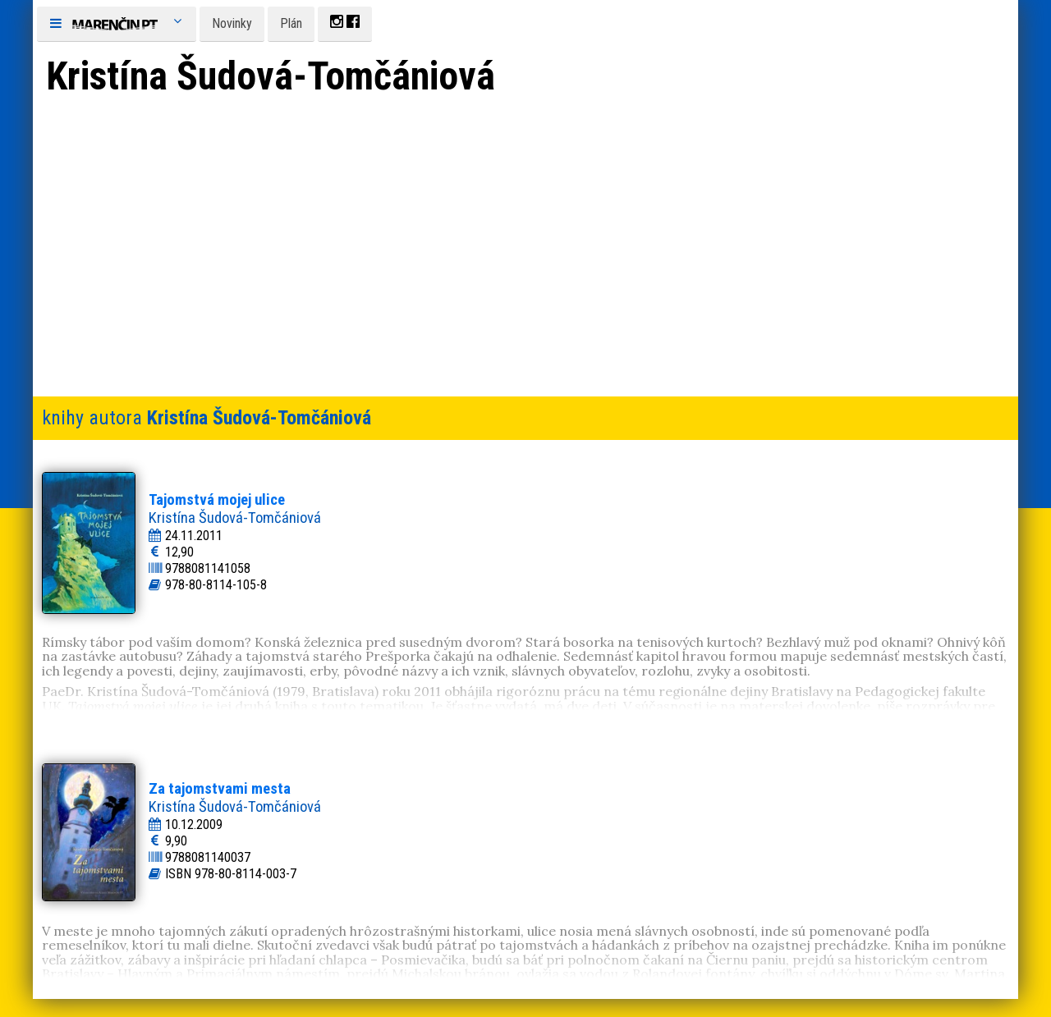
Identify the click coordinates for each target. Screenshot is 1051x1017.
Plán (291, 23)
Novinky (232, 23)
